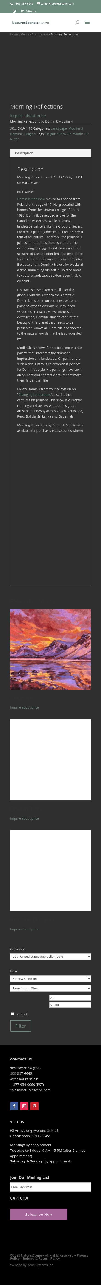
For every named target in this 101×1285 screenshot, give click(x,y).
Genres (26, 34)
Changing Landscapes (34, 394)
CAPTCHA (19, 1198)
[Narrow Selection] (50, 978)
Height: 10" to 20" (58, 134)
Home (14, 34)
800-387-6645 (21, 1073)
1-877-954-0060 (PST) (27, 1084)
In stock (22, 1014)
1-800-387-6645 (23, 4)
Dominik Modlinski (31, 199)
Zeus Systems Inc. (40, 1265)
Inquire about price (28, 115)
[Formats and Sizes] (50, 988)
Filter (20, 1026)
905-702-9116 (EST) (25, 1068)
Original (30, 134)
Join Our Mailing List (29, 1177)
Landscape (41, 34)
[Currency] (50, 956)
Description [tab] (24, 153)
